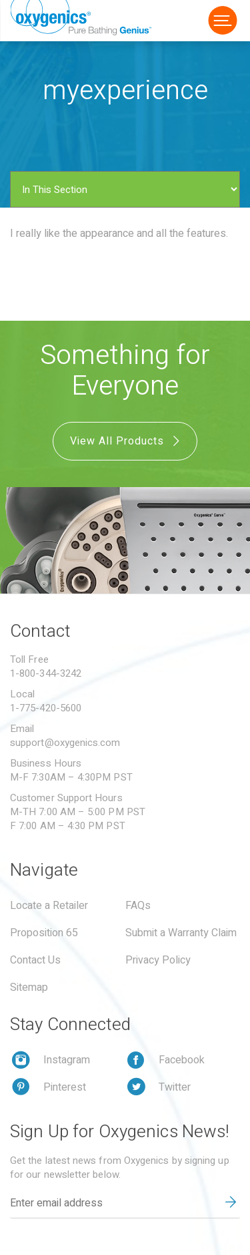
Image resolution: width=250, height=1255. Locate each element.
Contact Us (35, 960)
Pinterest (64, 1087)
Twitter (175, 1087)
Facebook (182, 1060)
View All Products (126, 441)
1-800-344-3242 (45, 673)
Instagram (66, 1060)
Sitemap (29, 987)
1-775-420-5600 (45, 708)
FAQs (138, 906)
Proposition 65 (44, 933)
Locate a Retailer (49, 906)
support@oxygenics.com (65, 742)
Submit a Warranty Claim (181, 933)
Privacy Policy (158, 960)
